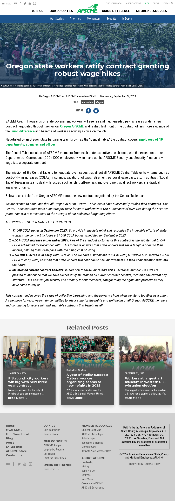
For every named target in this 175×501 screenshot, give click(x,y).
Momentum (93, 18)
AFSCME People (53, 445)
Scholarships (88, 438)
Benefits (111, 18)
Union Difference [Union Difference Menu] (116, 11)
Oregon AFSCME (72, 126)
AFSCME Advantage (92, 434)
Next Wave (87, 479)
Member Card (89, 446)
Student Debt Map (91, 430)
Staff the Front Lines (55, 458)
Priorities (75, 18)
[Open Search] (167, 3)
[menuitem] (56, 19)
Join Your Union (52, 430)
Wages (99, 102)
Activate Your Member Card (96, 451)
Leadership (87, 462)
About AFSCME (131, 3)
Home (10, 425)
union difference (23, 131)
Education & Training (92, 442)
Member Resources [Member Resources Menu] (151, 11)
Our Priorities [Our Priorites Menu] (61, 11)
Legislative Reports (54, 449)
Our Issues (49, 453)
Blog (144, 3)
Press (154, 3)
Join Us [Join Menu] (37, 11)
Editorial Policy (152, 464)
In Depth (127, 18)
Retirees (86, 475)
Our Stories (57, 18)
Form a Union (51, 434)
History (85, 466)
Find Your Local (112, 3)
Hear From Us (51, 469)
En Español (14, 446)
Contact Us (14, 455)
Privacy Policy (135, 464)
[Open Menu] (6, 3)
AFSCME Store (16, 451)
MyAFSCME (14, 430)
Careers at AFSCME (92, 483)
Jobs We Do (88, 470)
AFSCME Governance (93, 487)
